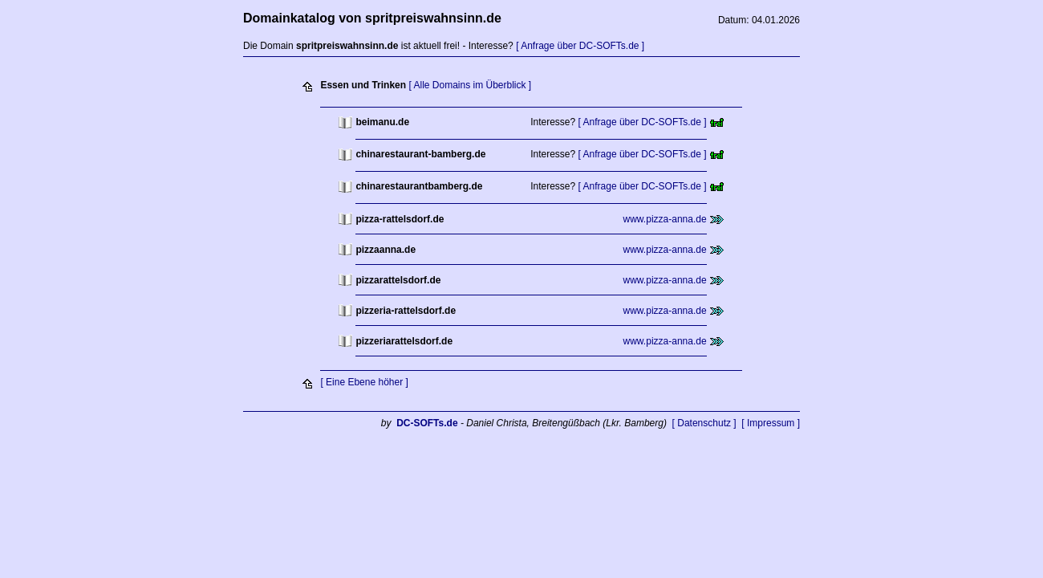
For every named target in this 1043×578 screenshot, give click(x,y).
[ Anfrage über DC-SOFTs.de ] (580, 45)
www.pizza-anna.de (665, 219)
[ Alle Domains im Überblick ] (469, 85)
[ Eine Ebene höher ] (364, 382)
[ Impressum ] (770, 423)
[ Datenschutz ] (704, 423)
